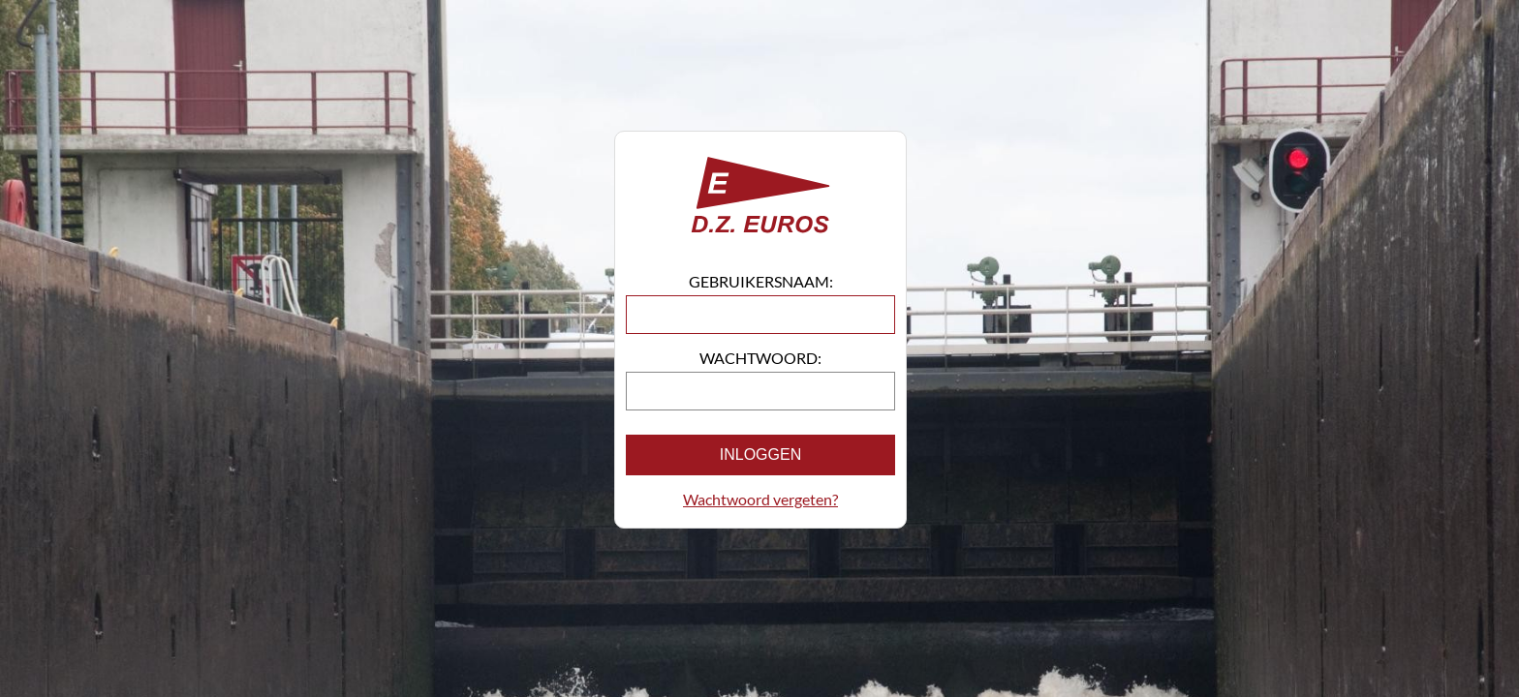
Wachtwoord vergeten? (760, 499)
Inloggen (760, 454)
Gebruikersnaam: (761, 281)
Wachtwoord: (760, 357)
